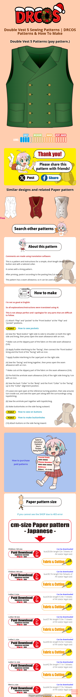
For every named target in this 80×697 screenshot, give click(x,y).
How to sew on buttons (24, 412)
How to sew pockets (22, 328)
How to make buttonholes (25, 417)
